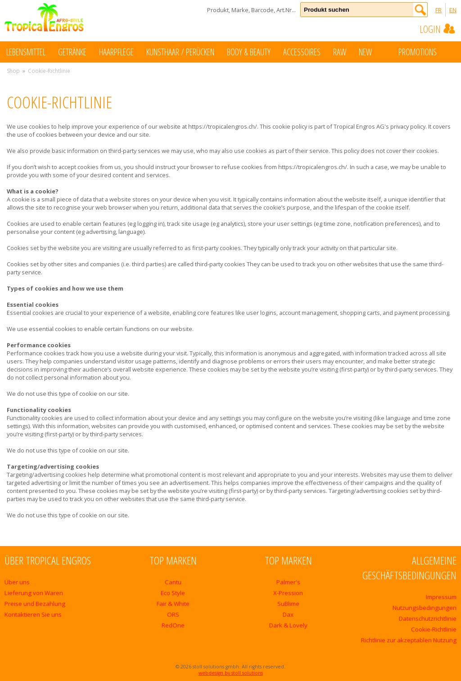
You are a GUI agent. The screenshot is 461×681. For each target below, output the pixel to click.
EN (452, 10)
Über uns (17, 582)
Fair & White (173, 604)
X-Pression (288, 593)
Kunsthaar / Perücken (180, 52)
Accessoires (302, 52)
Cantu (173, 582)
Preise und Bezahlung (35, 604)
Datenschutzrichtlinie (427, 618)
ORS (173, 614)
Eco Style (173, 593)
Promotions (426, 51)
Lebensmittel (25, 52)
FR (438, 10)
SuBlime (288, 604)
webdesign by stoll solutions (231, 673)
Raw (339, 52)
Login (438, 29)
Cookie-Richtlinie (433, 629)
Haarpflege (116, 52)
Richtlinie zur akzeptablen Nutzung (408, 640)
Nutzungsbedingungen (424, 608)
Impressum (441, 597)
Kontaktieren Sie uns (33, 614)
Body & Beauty (249, 52)
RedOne (173, 625)
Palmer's (288, 582)
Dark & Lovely (288, 625)
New (374, 51)
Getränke (72, 52)
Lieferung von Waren (34, 593)
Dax (288, 614)
